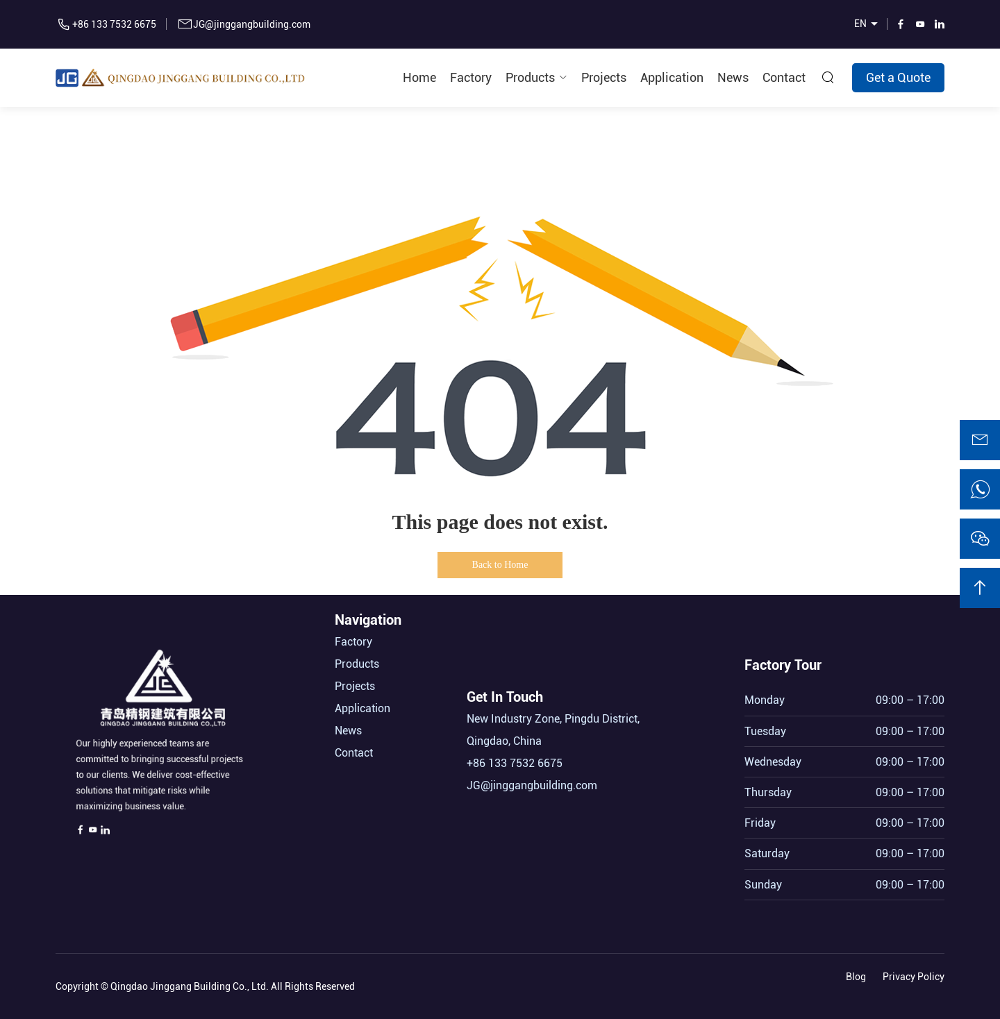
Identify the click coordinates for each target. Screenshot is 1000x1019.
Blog (856, 973)
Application (671, 77)
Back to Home (500, 564)
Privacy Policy (913, 973)
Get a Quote (898, 77)
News (733, 77)
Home (419, 77)
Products (530, 77)
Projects (603, 77)
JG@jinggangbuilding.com (251, 24)
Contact (784, 77)
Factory (471, 77)
